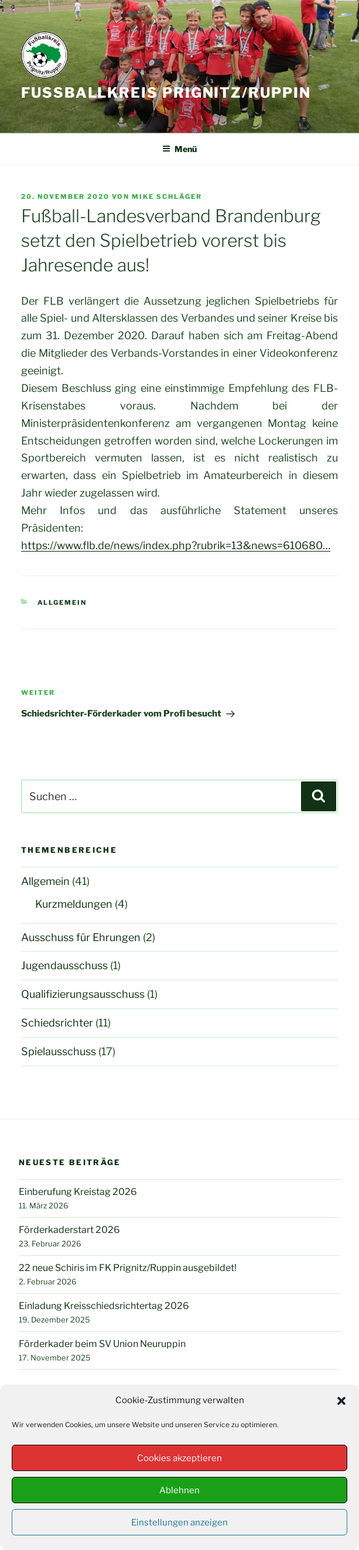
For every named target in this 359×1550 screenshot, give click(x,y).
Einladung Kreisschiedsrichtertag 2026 (104, 1305)
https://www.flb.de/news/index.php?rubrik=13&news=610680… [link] (175, 545)
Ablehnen (179, 1490)
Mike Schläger (167, 196)
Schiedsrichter (57, 1023)
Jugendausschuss (64, 965)
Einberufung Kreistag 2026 (78, 1191)
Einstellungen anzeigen (179, 1522)
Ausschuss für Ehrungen (81, 937)
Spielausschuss (58, 1051)
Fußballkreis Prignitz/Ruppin (166, 92)
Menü (179, 149)
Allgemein (62, 602)
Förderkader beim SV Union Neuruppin (102, 1343)
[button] (341, 1401)
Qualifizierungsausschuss (83, 994)
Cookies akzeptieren (179, 1458)
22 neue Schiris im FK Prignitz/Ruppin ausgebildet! (128, 1267)
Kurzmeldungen (73, 904)
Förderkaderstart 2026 (69, 1229)
